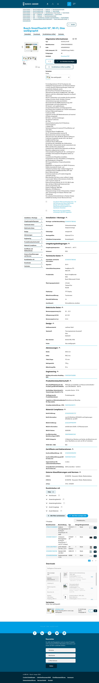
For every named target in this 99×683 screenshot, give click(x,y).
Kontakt (50, 680)
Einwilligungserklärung (59, 677)
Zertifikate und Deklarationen (33, 249)
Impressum (70, 677)
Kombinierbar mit (33, 259)
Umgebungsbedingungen (33, 221)
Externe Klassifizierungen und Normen (33, 255)
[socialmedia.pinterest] (64, 633)
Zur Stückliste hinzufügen (65, 61)
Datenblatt (27, 34)
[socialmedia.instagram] (49, 633)
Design (33, 231)
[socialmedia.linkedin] (42, 633)
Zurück (71, 24)
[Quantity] (49, 61)
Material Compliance (33, 245)
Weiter (51, 666)
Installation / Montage (33, 218)
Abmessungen (33, 235)
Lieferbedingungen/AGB (44, 677)
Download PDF (65, 56)
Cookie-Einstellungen (29, 677)
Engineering (33, 238)
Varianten (61, 34)
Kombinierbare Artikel (49, 34)
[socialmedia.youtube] (57, 633)
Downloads (37, 34)
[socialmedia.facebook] (35, 633)
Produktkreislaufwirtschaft (33, 242)
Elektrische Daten (33, 228)
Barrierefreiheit (41, 680)
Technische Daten (33, 225)
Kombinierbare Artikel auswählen (59, 67)
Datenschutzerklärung (29, 680)
